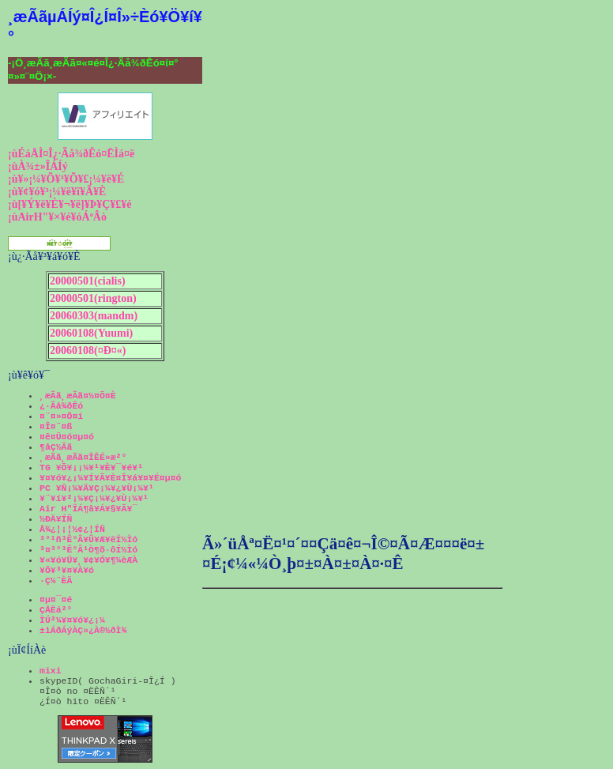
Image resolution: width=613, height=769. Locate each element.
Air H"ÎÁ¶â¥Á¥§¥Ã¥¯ (88, 508)
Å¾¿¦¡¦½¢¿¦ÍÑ (72, 529)
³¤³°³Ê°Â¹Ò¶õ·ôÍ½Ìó (88, 550)
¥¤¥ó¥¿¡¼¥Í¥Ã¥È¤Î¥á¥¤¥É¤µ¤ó (110, 478)
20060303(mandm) (93, 316)
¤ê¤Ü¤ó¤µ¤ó (66, 437)
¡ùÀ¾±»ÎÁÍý (38, 166)
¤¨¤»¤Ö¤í (61, 416)
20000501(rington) (93, 298)
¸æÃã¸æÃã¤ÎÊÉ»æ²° (82, 457)
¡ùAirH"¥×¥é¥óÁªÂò (57, 217)
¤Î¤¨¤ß (55, 426)
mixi (50, 670)
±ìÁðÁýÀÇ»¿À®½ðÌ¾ (82, 630)
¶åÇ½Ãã (55, 447)
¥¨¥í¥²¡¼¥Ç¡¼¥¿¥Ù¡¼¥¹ (94, 498)
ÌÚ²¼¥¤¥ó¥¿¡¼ (72, 620)
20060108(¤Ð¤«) (88, 350)
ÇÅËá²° (55, 610)
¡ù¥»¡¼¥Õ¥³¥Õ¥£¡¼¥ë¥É (66, 179)
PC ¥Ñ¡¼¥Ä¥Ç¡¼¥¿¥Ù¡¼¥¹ (96, 488)
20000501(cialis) (88, 281)
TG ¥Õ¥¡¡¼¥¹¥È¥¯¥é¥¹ (91, 467)
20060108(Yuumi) (91, 333)
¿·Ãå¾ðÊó (61, 406)
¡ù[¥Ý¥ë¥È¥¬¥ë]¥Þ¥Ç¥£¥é (70, 204)
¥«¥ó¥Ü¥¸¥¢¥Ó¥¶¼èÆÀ (88, 560)
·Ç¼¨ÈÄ (55, 580)
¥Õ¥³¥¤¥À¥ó (66, 570)
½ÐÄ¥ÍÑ (55, 519)
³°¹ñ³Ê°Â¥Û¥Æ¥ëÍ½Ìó (88, 539)
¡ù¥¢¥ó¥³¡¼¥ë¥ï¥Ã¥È (57, 192)
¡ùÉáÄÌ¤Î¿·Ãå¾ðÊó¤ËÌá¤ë (71, 154)
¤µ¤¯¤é (55, 599)
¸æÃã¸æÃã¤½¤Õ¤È (77, 395)
